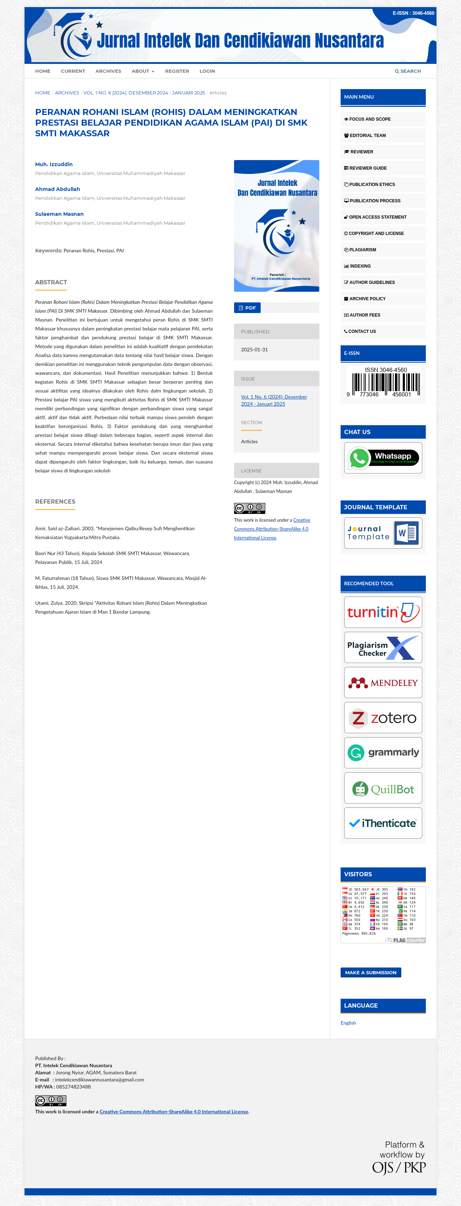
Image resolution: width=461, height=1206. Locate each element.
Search (408, 71)
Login (207, 71)
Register (177, 71)
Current (73, 71)
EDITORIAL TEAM (365, 135)
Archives (108, 71)
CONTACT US (360, 331)
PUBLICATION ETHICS (369, 184)
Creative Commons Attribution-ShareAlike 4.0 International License (272, 529)
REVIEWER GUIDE (365, 168)
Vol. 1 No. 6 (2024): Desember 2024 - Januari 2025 (144, 92)
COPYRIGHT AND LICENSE (374, 233)
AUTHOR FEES (362, 315)
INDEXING (357, 266)
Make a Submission (371, 972)
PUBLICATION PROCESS (372, 200)
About (141, 71)
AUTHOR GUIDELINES (369, 282)
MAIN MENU (359, 97)
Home (42, 71)
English (348, 1023)
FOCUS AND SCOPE (367, 119)
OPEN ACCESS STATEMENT (375, 217)
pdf (250, 308)
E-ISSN (352, 353)
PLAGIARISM (360, 249)
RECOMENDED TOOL (369, 583)
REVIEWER (358, 151)
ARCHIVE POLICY (365, 298)
